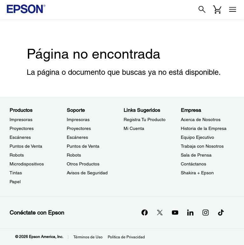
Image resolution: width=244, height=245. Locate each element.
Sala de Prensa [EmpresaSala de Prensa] (196, 155)
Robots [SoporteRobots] (74, 155)
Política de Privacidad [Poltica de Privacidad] (126, 237)
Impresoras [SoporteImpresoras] (78, 119)
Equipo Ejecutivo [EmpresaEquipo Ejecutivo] (197, 137)
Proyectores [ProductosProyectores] (22, 128)
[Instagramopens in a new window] (205, 212)
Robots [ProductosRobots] (17, 155)
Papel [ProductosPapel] (15, 181)
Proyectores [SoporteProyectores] (79, 128)
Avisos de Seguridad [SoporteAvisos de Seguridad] (87, 172)
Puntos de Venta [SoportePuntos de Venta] (83, 146)
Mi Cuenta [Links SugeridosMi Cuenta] (134, 128)
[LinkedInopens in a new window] (190, 212)
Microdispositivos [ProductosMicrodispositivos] (27, 163)
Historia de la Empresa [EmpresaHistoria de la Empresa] (204, 128)
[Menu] (232, 9)
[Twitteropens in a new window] (160, 212)
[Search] (202, 9)
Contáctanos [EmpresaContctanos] (193, 163)
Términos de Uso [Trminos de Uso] (88, 237)
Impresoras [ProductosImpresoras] (21, 119)
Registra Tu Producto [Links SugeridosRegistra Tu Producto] (145, 119)
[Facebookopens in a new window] (144, 212)
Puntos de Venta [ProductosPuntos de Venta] (26, 146)
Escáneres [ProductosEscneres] (20, 137)
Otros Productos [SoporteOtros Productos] (83, 163)
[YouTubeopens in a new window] (175, 212)
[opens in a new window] (221, 212)
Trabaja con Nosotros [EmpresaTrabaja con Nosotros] (202, 146)
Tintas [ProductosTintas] (16, 172)
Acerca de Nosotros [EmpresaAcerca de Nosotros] (200, 119)
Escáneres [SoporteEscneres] (77, 137)
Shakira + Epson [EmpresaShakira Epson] (197, 172)
